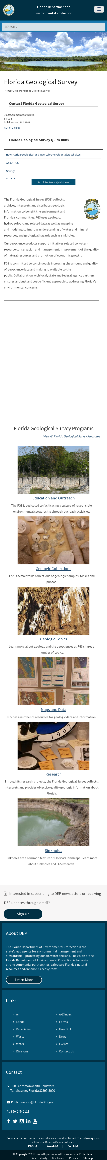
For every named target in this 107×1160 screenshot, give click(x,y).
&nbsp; (51, 355)
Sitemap (88, 1158)
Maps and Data (53, 709)
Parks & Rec (22, 1029)
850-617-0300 (12, 128)
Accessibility (39, 1158)
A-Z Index (63, 1014)
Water (18, 1044)
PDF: (32, 1146)
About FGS (12, 163)
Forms (62, 1022)
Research (53, 774)
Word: (52, 1146)
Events (62, 1044)
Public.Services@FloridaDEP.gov (32, 1102)
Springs (10, 171)
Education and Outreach (53, 498)
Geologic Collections (53, 568)
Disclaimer (58, 1158)
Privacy (73, 1158)
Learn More (24, 979)
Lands (18, 1022)
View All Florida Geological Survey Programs (71, 436)
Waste (18, 1036)
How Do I (63, 1029)
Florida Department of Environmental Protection (63, 1154)
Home (8, 90)
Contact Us (65, 1051)
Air (16, 1014)
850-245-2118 (20, 1111)
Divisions (17, 90)
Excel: (72, 1146)
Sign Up (23, 913)
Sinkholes (53, 850)
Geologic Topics (53, 639)
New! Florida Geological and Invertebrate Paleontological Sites (43, 154)
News (61, 1036)
